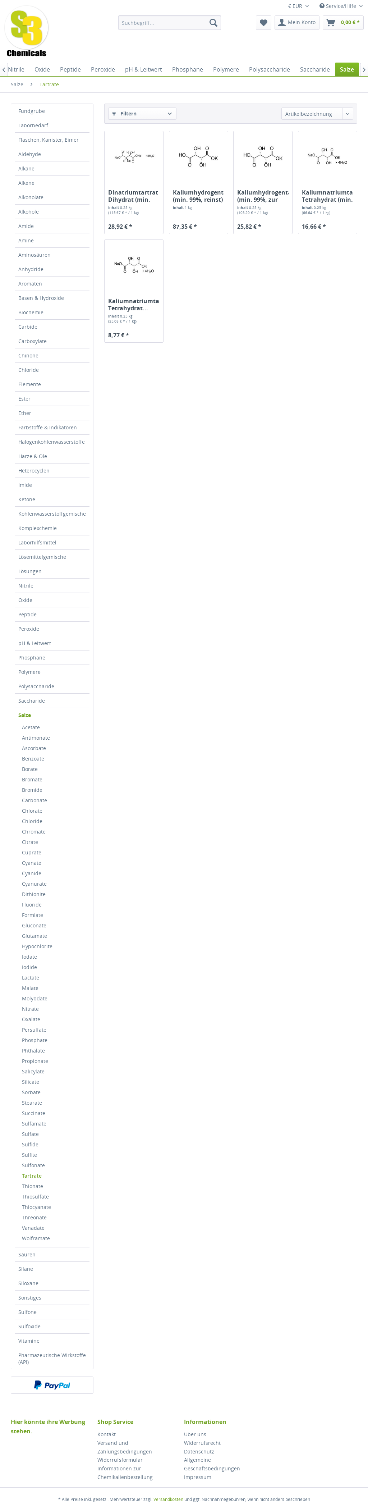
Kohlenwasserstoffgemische (52, 513)
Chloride (28, 369)
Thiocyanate (36, 1207)
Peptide (27, 614)
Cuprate (31, 852)
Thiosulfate (35, 1196)
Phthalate (33, 1050)
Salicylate (33, 1071)
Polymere (29, 671)
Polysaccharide (36, 686)
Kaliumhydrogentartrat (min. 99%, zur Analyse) (263, 196)
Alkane (26, 168)
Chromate (34, 831)
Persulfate (34, 1029)
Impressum (197, 1477)
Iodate (29, 956)
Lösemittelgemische (42, 556)
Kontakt (106, 1434)
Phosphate (34, 1040)
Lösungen (30, 571)
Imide (25, 484)
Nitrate (30, 1008)
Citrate (30, 842)
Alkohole (28, 211)
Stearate (32, 1102)
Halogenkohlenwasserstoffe (51, 441)
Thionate (32, 1186)
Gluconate (34, 925)
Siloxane (28, 1283)
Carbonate (34, 800)
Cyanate (31, 862)
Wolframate (36, 1238)
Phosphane (31, 657)
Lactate (30, 977)
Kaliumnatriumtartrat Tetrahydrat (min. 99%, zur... (327, 196)
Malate (30, 988)
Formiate (32, 915)
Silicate (30, 1081)
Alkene (26, 182)
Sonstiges (29, 1297)
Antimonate (36, 737)
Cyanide (31, 873)
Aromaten (30, 283)
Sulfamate (34, 1123)
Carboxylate (32, 341)
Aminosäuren (34, 254)
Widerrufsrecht (202, 1442)
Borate (30, 769)
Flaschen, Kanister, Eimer (48, 139)
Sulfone (27, 1312)
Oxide (25, 600)
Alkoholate (30, 197)
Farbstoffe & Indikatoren (47, 427)
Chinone (28, 355)
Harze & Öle (32, 456)
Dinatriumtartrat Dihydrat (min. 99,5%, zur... (133, 196)
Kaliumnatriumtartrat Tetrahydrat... (134, 304)
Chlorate (32, 810)
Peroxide (28, 628)
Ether (24, 413)
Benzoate (33, 758)
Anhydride (30, 269)
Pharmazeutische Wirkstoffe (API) (52, 1358)
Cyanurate (34, 883)
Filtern (124, 113)
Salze (24, 715)
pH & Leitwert (34, 643)
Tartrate (32, 1175)
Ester (24, 398)
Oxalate (31, 1019)
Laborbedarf (33, 125)
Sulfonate (33, 1165)
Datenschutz (199, 1451)
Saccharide (31, 700)
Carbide (27, 326)
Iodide (29, 967)
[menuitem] (169, 22)
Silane (25, 1268)
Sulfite (29, 1154)
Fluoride (32, 904)
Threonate (34, 1217)
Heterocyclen (34, 470)
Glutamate (34, 935)
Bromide (32, 789)
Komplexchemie (37, 528)
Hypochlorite (37, 946)
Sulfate (30, 1134)
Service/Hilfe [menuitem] (338, 6)
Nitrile (25, 585)
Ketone (26, 499)
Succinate (33, 1113)
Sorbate (31, 1092)
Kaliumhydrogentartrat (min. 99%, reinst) (198, 196)
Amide (26, 226)
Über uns (195, 1434)
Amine (26, 240)
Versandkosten (168, 1499)
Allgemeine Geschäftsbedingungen (212, 1464)
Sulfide (30, 1144)
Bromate (32, 779)
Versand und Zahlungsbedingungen (124, 1447)
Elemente (29, 384)
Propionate (35, 1061)
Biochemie (30, 312)
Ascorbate (34, 748)
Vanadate (33, 1227)
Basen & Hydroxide (41, 298)
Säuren (27, 1254)
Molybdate (34, 998)
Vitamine (29, 1340)
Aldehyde (29, 154)
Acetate (31, 727)
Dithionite (34, 894)
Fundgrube (31, 111)
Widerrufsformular (120, 1459)
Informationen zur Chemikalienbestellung (125, 1472)
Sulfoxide (29, 1326)
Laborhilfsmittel (37, 542)
